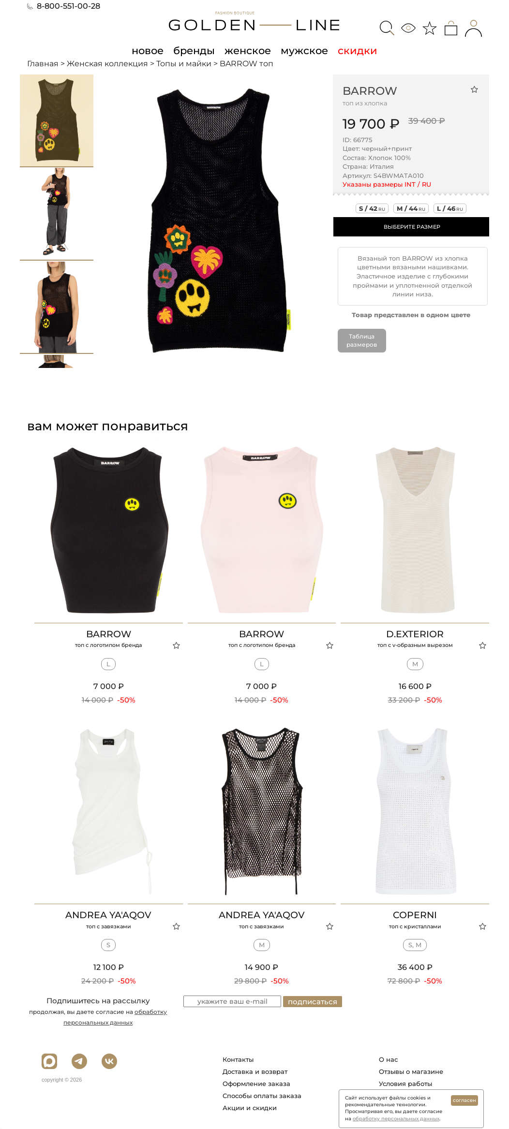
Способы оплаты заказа (262, 1096)
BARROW (370, 91)
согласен (464, 1100)
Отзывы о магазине (411, 1071)
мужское (304, 50)
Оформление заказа (256, 1083)
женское (248, 50)
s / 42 (372, 208)
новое (148, 50)
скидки (357, 50)
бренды (194, 50)
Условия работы (405, 1083)
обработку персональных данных (396, 1118)
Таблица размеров (361, 340)
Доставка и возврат (255, 1071)
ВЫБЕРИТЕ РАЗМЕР (412, 226)
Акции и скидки (250, 1108)
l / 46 (450, 208)
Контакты (238, 1059)
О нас (388, 1059)
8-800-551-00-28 (63, 6)
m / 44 (411, 208)
